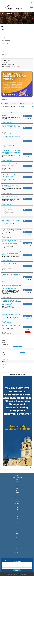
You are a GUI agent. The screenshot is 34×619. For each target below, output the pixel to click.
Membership (17, 483)
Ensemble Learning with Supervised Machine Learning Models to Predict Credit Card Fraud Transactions (11, 114)
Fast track (17, 496)
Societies (17, 486)
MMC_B (17, 554)
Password (3, 342)
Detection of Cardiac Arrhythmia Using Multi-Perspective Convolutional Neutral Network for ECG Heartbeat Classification (11, 287)
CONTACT (17, 475)
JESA (17, 526)
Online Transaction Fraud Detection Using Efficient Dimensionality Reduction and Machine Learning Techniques (11, 276)
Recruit (17, 488)
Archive (3, 51)
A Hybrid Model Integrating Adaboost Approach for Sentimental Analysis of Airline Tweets (11, 126)
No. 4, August (21, 106)
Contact (17, 490)
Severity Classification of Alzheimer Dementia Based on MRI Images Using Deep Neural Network (11, 253)
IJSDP (17, 507)
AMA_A (17, 544)
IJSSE (17, 531)
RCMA (17, 529)
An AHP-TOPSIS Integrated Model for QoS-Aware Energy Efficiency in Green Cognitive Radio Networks (11, 152)
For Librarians (5, 367)
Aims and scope (4, 32)
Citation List (4, 54)
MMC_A (17, 552)
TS (17, 505)
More (31, 467)
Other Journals (5, 359)
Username (3, 340)
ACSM (17, 516)
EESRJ (17, 539)
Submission (3, 46)
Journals (7, 13)
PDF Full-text (4, 122)
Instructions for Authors (5, 37)
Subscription (17, 494)
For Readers (5, 364)
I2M (17, 522)
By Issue (4, 355)
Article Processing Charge (6, 40)
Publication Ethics (5, 43)
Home (2, 13)
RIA (12, 13)
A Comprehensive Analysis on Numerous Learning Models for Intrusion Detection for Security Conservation (11, 314)
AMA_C (17, 550)
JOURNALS (17, 503)
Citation (15, 122)
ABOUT (17, 481)
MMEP (17, 511)
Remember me (5, 344)
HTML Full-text (9, 122)
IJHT (17, 509)
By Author (4, 358)
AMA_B (17, 548)
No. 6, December (6, 106)
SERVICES (17, 492)
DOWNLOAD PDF (27, 116)
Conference (17, 501)
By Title (4, 356)
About (3, 29)
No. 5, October (13, 106)
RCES (17, 542)
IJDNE (17, 533)
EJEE (17, 518)
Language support (17, 499)
